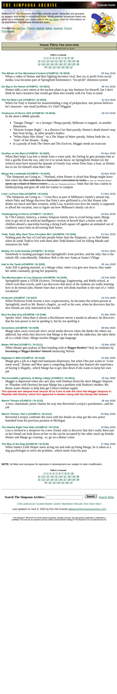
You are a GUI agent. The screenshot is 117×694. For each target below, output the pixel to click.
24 (52, 64)
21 (39, 64)
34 (58, 67)
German (21, 28)
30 (78, 64)
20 (78, 61)
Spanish (58, 28)
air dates (54, 19)
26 (60, 64)
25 (56, 64)
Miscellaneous (67, 503)
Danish (40, 28)
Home (98, 503)
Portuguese (8, 31)
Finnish (31, 28)
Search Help (106, 497)
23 (48, 64)
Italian (49, 28)
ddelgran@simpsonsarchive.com (87, 509)
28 (69, 64)
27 (65, 64)
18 (69, 61)
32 (50, 67)
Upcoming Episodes (44, 503)
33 (54, 67)
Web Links (78, 503)
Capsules (56, 503)
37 (71, 67)
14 (52, 61)
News (86, 503)
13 (47, 61)
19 (73, 61)
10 (72, 57)
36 (67, 67)
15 (56, 61)
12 (43, 61)
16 (60, 61)
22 (43, 64)
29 (73, 64)
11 (39, 61)
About (91, 503)
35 (63, 67)
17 (65, 61)
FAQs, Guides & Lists (26, 503)
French (68, 28)
